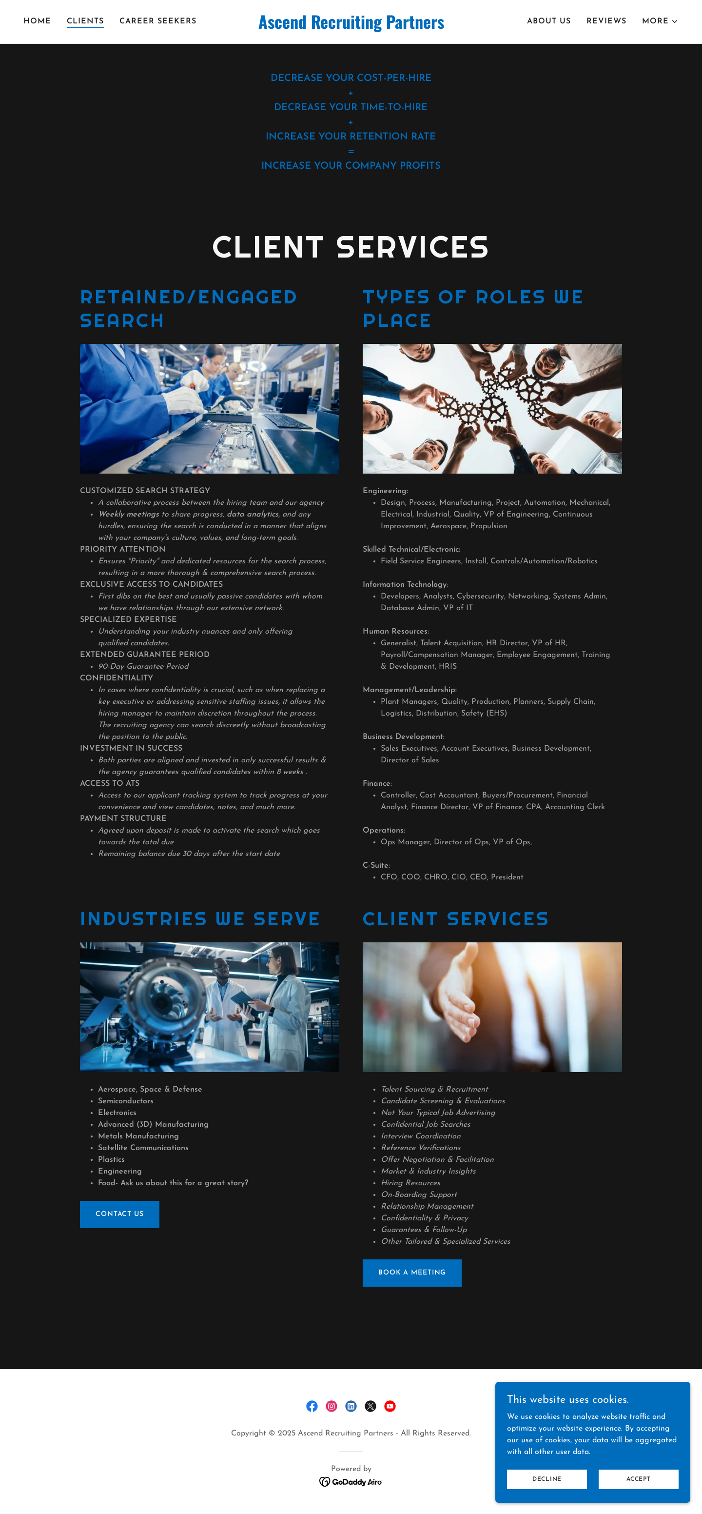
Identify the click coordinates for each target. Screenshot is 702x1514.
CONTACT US (120, 1214)
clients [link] (85, 21)
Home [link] (37, 21)
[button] (660, 21)
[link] (351, 27)
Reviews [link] (606, 21)
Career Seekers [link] (157, 21)
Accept (638, 1492)
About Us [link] (549, 21)
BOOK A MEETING (412, 1272)
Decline (547, 1492)
